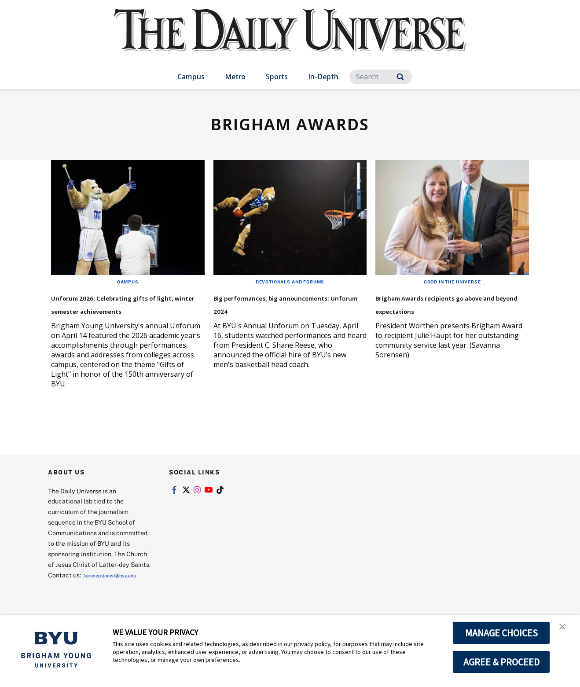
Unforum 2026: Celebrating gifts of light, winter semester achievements (121, 309)
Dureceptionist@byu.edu (83, 599)
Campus (191, 76)
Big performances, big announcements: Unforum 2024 (282, 309)
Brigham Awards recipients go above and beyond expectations (446, 309)
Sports (277, 76)
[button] (565, 631)
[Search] (380, 76)
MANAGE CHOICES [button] (501, 633)
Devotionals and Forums (290, 281)
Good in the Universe (452, 281)
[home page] (290, 39)
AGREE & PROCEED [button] (501, 662)
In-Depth (323, 76)
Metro (235, 76)
